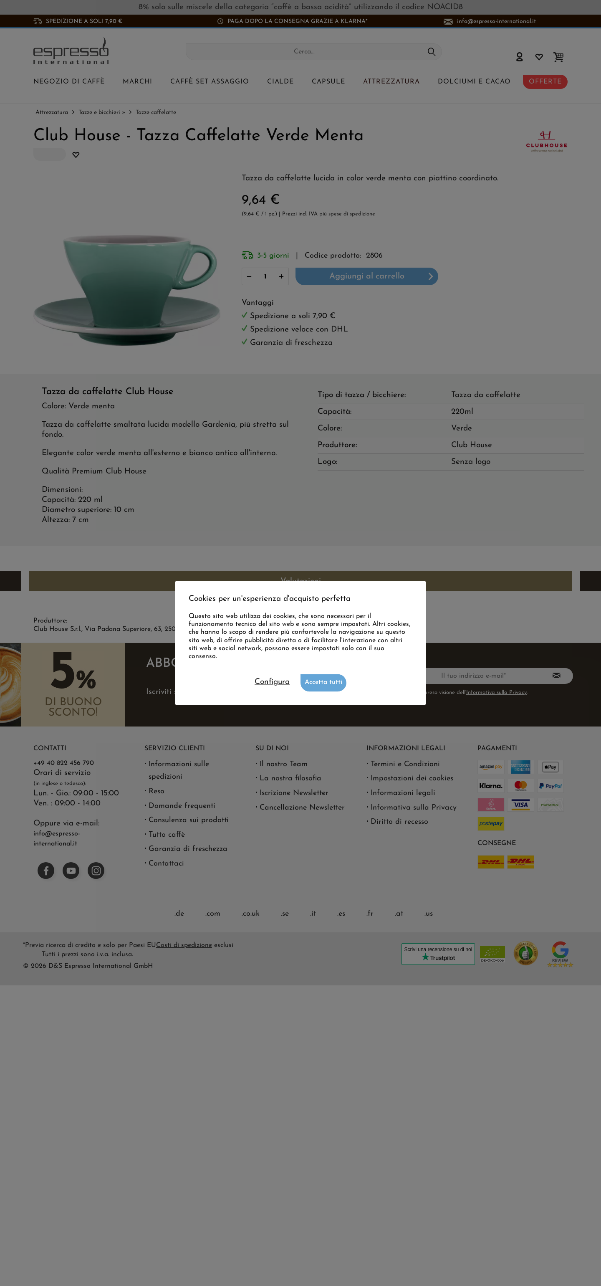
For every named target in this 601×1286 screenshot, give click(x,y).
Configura (272, 682)
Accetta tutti (323, 682)
